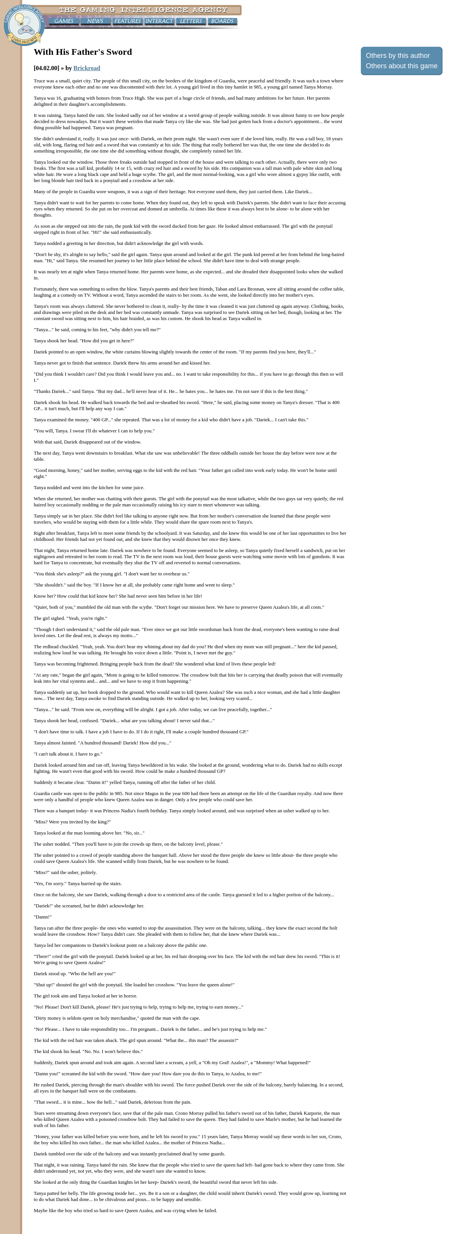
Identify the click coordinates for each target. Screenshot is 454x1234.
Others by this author (398, 55)
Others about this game (402, 66)
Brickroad (87, 68)
